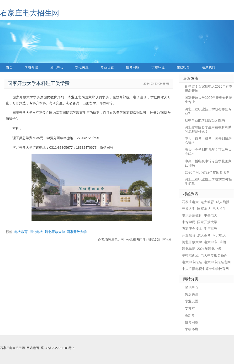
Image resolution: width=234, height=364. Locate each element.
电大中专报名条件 (214, 255)
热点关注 (82, 67)
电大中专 (210, 242)
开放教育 (188, 235)
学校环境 (158, 67)
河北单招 (188, 249)
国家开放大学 (77, 232)
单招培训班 (190, 255)
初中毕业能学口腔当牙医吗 (205, 120)
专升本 (190, 308)
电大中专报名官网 (217, 262)
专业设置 (107, 67)
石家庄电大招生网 (29, 13)
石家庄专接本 (192, 229)
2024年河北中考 (209, 249)
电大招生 (219, 209)
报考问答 (132, 67)
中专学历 (188, 222)
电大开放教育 (192, 215)
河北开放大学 (55, 232)
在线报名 (183, 67)
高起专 (190, 315)
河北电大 (36, 232)
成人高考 (204, 235)
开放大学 (188, 209)
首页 (9, 67)
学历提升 (210, 229)
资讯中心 (56, 67)
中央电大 (210, 215)
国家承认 (204, 209)
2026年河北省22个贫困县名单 (207, 172)
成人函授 (222, 202)
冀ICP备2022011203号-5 (57, 348)
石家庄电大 (190, 202)
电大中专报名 (192, 262)
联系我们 (208, 67)
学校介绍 (31, 67)
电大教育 (21, 232)
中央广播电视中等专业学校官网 (205, 269)
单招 (222, 242)
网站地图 (33, 348)
